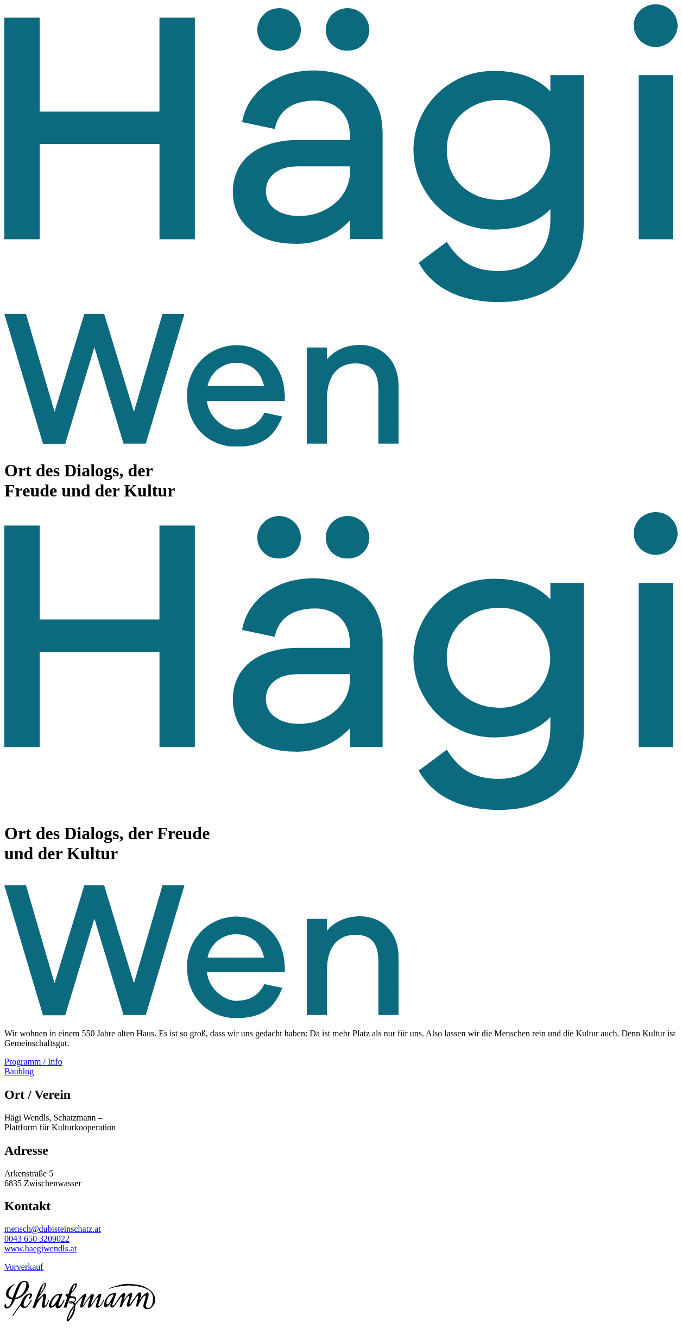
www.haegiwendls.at (40, 1248)
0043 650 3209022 (37, 1238)
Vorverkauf (23, 1267)
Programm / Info (33, 1061)
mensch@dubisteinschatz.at (52, 1228)
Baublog (19, 1071)
